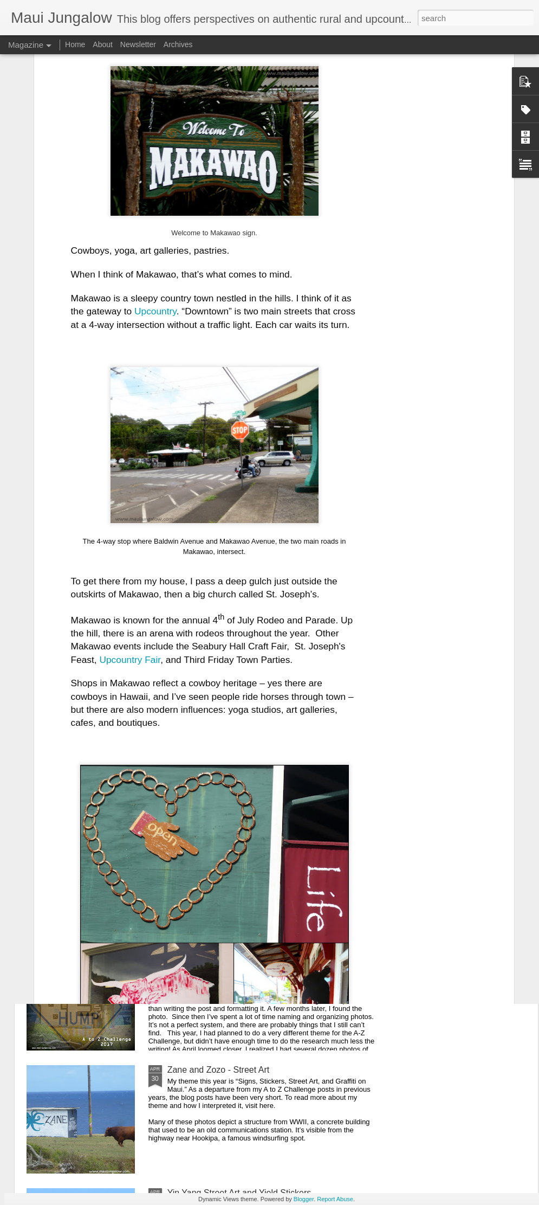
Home (75, 44)
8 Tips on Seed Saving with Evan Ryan (242, 700)
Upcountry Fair (129, 495)
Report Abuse (335, 1199)
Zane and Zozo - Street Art (218, 1069)
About (103, 44)
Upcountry (155, 146)
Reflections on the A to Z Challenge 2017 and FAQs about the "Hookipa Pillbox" (266, 951)
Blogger (304, 1199)
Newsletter (138, 44)
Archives (178, 44)
